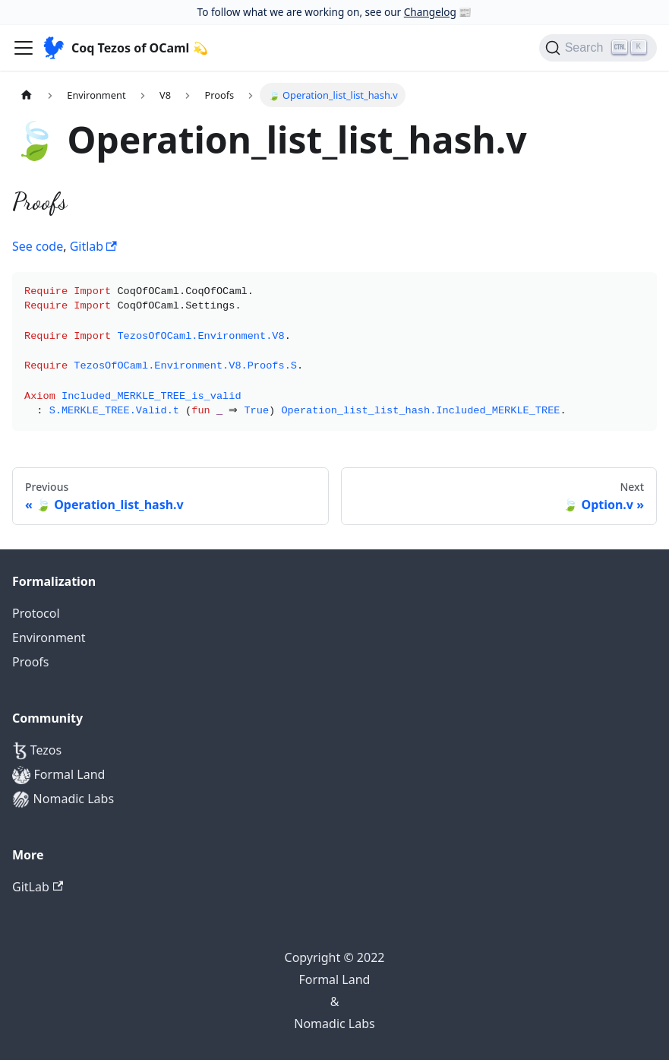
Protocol (36, 613)
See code (37, 246)
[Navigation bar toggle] (23, 47)
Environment (49, 637)
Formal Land (58, 775)
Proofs (30, 661)
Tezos (37, 751)
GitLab (37, 886)
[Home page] (26, 94)
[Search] (598, 48)
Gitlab (93, 246)
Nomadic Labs (63, 799)
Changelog (430, 12)
